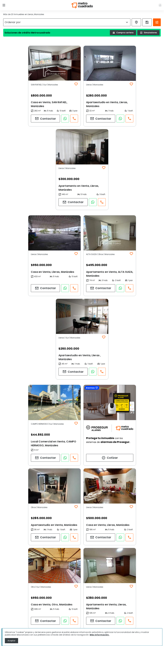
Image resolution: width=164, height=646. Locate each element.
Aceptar (11, 640)
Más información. (99, 634)
